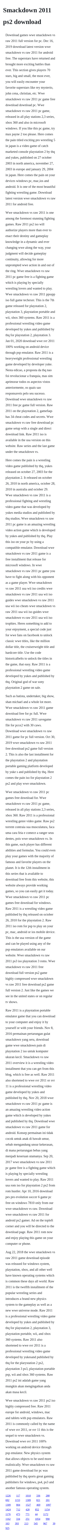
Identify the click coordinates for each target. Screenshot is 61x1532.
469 (38, 1504)
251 (27, 1519)
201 (48, 1500)
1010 (28, 1495)
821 (38, 1500)
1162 (8, 1519)
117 (18, 1495)
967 (45, 1523)
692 (7, 1500)
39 (54, 1523)
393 (17, 1523)
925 (7, 1528)
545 (36, 1523)
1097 (48, 1504)
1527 (28, 1504)
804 (18, 1504)
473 (18, 1514)
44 (36, 1514)
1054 (37, 1519)
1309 (28, 1500)
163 (7, 1523)
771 (27, 1514)
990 (48, 1519)
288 (48, 1495)
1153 (17, 1500)
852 (37, 1509)
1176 (8, 1514)
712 (18, 1509)
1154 (47, 1509)
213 (26, 1523)
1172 (45, 1514)
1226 (8, 1495)
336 (38, 1495)
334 (18, 1519)
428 (28, 1509)
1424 (8, 1509)
